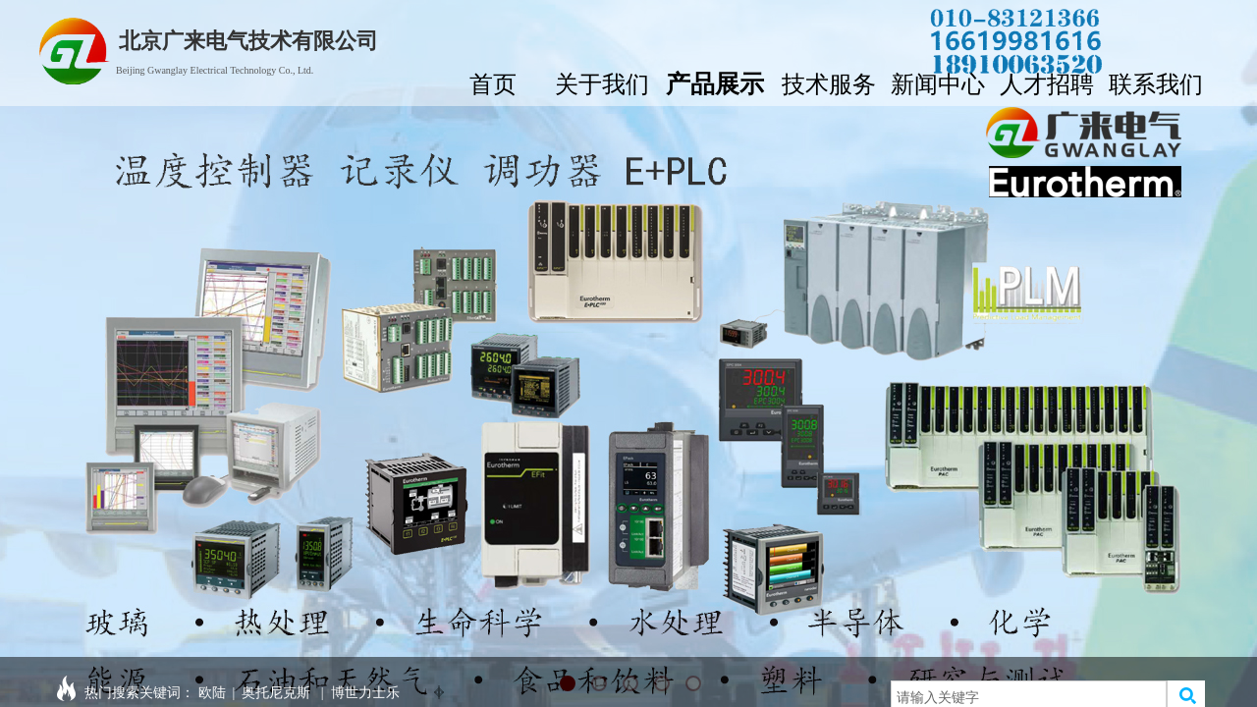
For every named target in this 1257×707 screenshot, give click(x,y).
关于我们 (602, 82)
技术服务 (829, 82)
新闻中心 (938, 82)
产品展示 (715, 81)
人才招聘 (1047, 82)
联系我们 (1156, 82)
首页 (493, 82)
